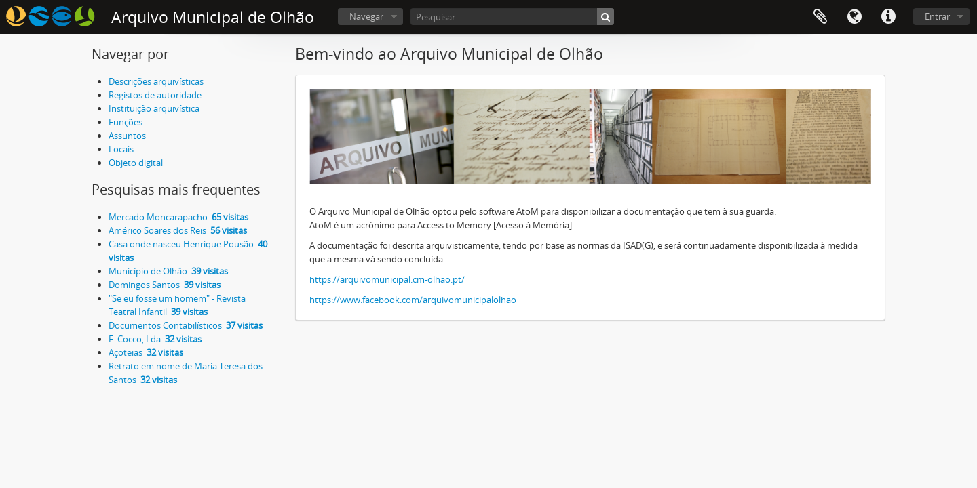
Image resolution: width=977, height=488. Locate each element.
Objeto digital (136, 163)
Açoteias (146, 352)
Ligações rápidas (888, 17)
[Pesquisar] (512, 16)
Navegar (366, 16)
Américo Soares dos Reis (178, 230)
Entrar (937, 16)
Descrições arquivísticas (156, 81)
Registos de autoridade (155, 95)
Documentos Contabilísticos (186, 325)
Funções (125, 122)
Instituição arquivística (154, 108)
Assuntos (127, 135)
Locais (121, 149)
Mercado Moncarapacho (178, 217)
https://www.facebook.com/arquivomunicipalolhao (412, 299)
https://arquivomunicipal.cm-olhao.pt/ (387, 279)
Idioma (854, 17)
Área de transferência (820, 17)
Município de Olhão (168, 271)
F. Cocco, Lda (155, 339)
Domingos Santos (165, 285)
